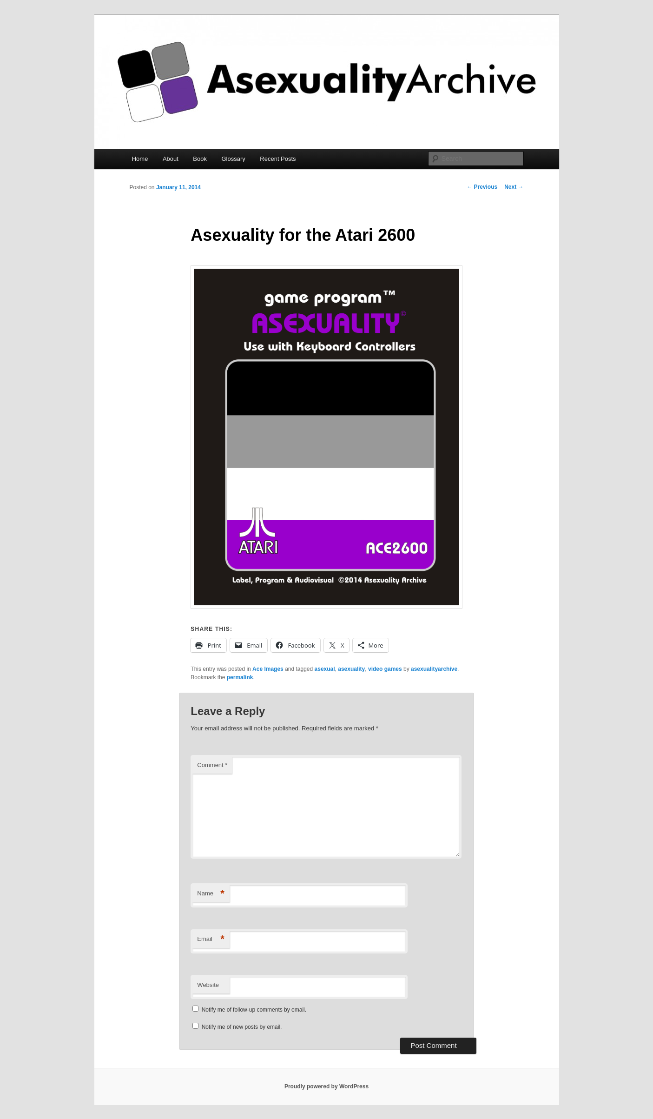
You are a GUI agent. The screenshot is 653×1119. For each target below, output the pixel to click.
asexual (325, 669)
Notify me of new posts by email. (242, 1027)
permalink (240, 677)
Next (513, 187)
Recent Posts (278, 158)
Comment (212, 764)
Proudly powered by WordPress (326, 1086)
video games (385, 669)
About (170, 158)
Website (208, 984)
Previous (482, 187)
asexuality (351, 669)
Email (210, 939)
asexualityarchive (434, 669)
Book (200, 158)
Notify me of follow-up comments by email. (254, 1009)
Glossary (233, 158)
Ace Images (268, 669)
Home (140, 158)
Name (210, 893)
